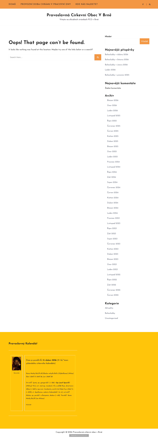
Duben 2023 (112, 254)
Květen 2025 (112, 136)
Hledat (108, 37)
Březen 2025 (112, 147)
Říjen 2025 (112, 121)
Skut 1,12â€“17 (31, 377)
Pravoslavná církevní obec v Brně (79, 15)
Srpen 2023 (112, 239)
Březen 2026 (112, 100)
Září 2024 (111, 177)
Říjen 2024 (112, 172)
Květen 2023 (112, 249)
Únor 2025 (112, 152)
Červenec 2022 (113, 290)
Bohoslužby (110, 313)
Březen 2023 (112, 259)
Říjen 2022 (112, 280)
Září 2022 (111, 285)
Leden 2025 (112, 157)
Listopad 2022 (113, 275)
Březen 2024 (112, 208)
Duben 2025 (112, 141)
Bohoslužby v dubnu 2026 (116, 55)
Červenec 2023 (113, 244)
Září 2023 (111, 234)
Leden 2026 (110, 70)
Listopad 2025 (113, 116)
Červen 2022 (112, 295)
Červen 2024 (112, 193)
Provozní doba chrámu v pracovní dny (46, 4)
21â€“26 (39, 377)
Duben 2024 (112, 203)
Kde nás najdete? (87, 4)
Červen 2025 (112, 131)
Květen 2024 (112, 198)
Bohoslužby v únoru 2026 (116, 65)
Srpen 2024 (112, 182)
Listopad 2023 (113, 223)
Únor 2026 (112, 105)
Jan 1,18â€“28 (48, 377)
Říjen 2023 (112, 228)
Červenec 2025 (113, 126)
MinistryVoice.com (82, 435)
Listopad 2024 (113, 167)
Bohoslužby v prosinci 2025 (117, 75)
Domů (12, 4)
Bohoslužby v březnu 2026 (117, 60)
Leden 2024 (112, 213)
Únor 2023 (112, 264)
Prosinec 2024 (113, 162)
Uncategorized (111, 318)
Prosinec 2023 (113, 218)
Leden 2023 (112, 270)
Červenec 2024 (113, 188)
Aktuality (109, 308)
